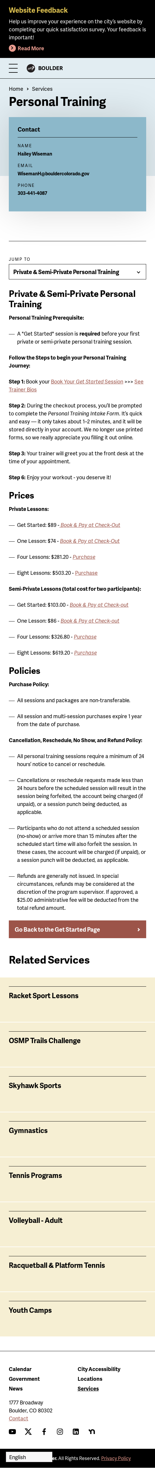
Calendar (20, 1368)
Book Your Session (87, 381)
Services (42, 88)
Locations (90, 1378)
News (16, 1388)
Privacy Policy (116, 1458)
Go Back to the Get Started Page (57, 929)
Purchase (86, 572)
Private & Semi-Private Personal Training (66, 272)
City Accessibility (99, 1368)
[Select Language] (29, 1457)
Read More (31, 48)
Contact (18, 1418)
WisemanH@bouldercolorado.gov (53, 173)
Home (16, 88)
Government (24, 1378)
